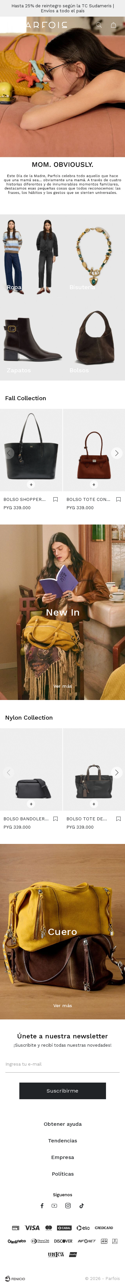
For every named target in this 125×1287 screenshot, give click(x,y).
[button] (116, 453)
